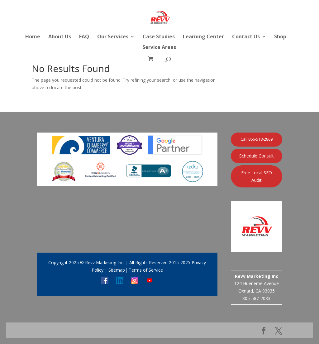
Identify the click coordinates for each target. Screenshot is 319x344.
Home (32, 37)
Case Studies (159, 37)
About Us (59, 37)
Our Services (112, 37)
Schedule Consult (256, 156)
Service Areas (159, 48)
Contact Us (246, 37)
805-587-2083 (256, 298)
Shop (280, 37)
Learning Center (203, 37)
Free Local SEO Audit (256, 176)
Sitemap (116, 270)
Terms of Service (145, 270)
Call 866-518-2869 (256, 139)
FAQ (84, 37)
